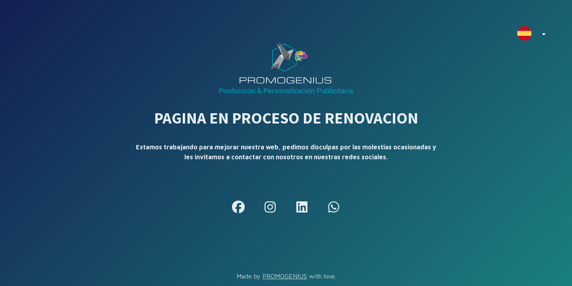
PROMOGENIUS (285, 276)
